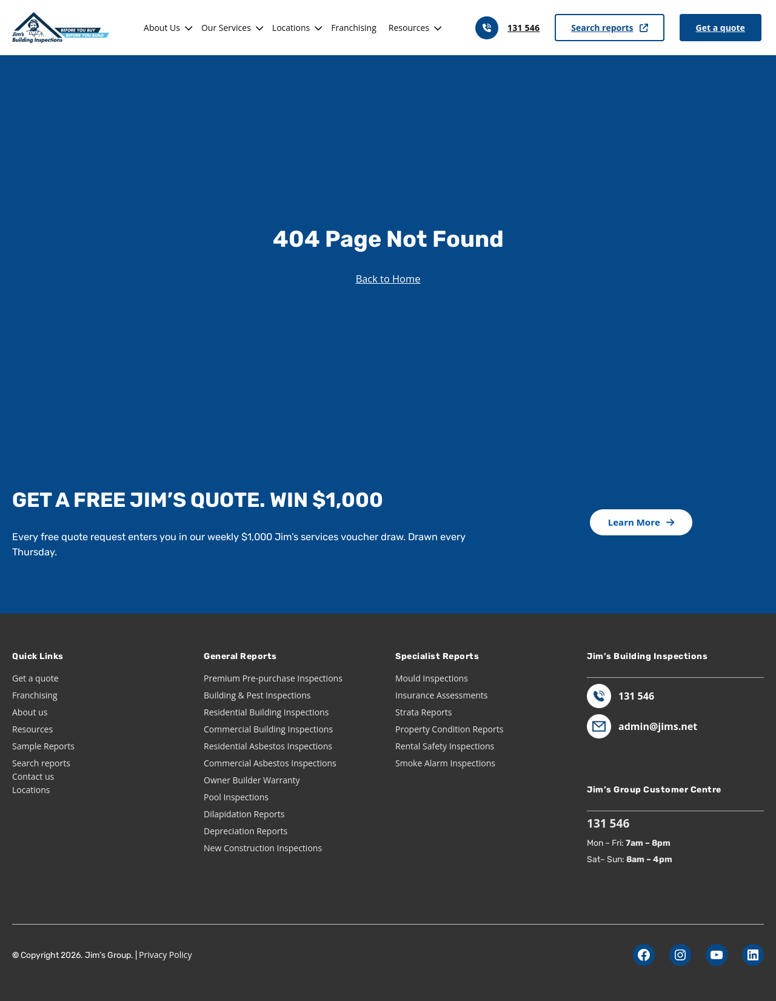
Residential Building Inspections (266, 712)
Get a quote (720, 27)
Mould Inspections (431, 678)
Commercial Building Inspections (268, 729)
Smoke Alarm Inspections (445, 763)
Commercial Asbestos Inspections (270, 763)
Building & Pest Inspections (257, 695)
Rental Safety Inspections (444, 746)
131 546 (523, 27)
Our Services (226, 27)
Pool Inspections (236, 797)
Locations (291, 27)
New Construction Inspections (263, 848)
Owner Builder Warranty (252, 780)
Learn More (641, 522)
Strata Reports (423, 712)
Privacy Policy (165, 954)
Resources (409, 27)
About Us (162, 27)
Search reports (609, 27)
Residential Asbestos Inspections (268, 746)
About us (29, 712)
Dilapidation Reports (244, 814)
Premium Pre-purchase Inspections (273, 678)
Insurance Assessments (441, 695)
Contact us (33, 776)
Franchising (353, 27)
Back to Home (388, 279)
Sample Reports (43, 746)
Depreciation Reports (245, 831)
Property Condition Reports (449, 729)
